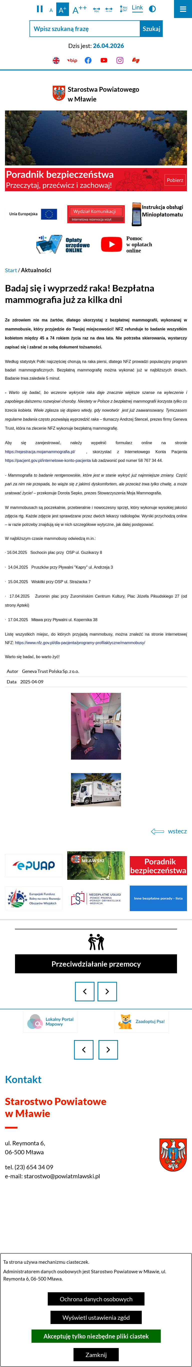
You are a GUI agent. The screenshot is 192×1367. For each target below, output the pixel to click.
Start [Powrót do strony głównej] (11, 270)
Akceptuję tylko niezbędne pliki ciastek (96, 1336)
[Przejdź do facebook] (88, 60)
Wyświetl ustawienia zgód (96, 1317)
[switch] (96, 9)
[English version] (56, 60)
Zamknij (96, 1354)
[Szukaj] (151, 28)
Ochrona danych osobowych (96, 1299)
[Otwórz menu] (183, 9)
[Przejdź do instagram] (120, 60)
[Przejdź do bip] (72, 60)
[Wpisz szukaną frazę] (85, 28)
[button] (40, 9)
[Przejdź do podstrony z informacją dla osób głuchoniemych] (136, 60)
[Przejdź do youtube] (104, 60)
